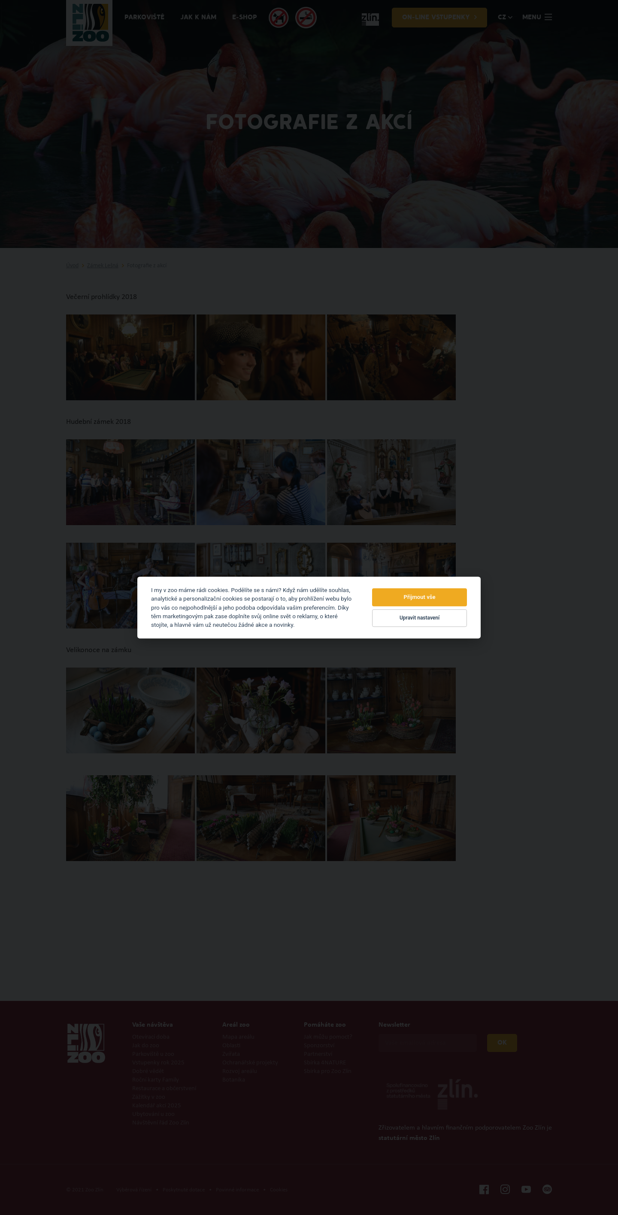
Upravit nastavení (419, 618)
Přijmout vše (420, 597)
